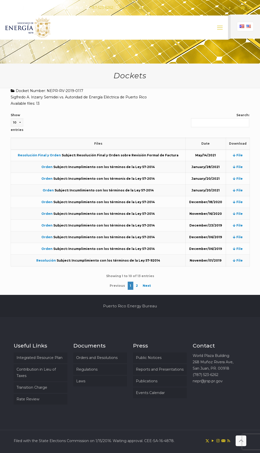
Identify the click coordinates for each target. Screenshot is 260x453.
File (238, 155)
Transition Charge (32, 387)
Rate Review (28, 399)
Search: (220, 120)
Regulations (87, 369)
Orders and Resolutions (97, 357)
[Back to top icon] (241, 440)
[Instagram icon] (236, 7)
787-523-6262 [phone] (101, 7)
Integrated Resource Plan (39, 357)
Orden (47, 167)
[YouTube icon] (230, 7)
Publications (146, 381)
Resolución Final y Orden (39, 155)
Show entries (17, 122)
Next (147, 286)
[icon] (243, 7)
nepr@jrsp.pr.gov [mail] (135, 7)
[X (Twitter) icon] (223, 7)
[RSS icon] (249, 7)
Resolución (46, 260)
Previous (117, 286)
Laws (80, 381)
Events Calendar (150, 392)
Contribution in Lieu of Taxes (36, 372)
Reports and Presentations (160, 369)
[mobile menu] (220, 27)
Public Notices (148, 357)
